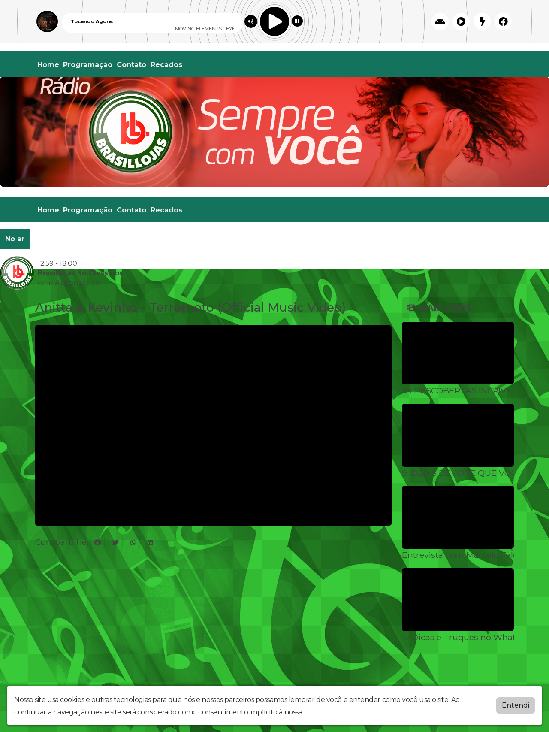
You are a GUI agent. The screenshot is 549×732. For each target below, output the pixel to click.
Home (48, 64)
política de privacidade (340, 712)
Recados (166, 64)
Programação (87, 64)
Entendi (515, 705)
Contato (131, 64)
